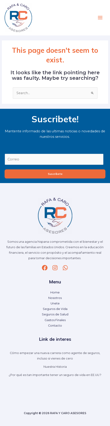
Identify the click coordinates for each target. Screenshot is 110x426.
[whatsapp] (65, 268)
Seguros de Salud (55, 314)
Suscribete (55, 174)
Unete (55, 303)
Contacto (55, 325)
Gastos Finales (55, 320)
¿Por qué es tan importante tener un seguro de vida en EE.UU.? (55, 375)
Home (55, 292)
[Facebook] (45, 268)
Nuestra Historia (55, 366)
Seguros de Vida (55, 309)
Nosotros (55, 298)
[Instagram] (55, 268)
